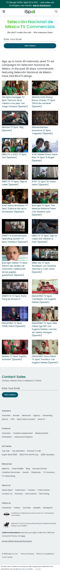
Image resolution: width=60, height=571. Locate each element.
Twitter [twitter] (17, 507)
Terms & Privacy (27, 554)
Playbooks (36, 472)
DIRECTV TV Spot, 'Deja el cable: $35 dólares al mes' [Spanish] (44, 238)
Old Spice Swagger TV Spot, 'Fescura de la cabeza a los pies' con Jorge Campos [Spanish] (15, 102)
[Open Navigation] (4, 11)
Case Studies (17, 468)
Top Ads (5, 451)
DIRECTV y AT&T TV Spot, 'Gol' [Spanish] (14, 156)
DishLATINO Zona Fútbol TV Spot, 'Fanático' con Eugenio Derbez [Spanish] (45, 359)
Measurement (41, 433)
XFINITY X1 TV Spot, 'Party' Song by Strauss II (14, 297)
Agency (36, 415)
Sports (5, 419)
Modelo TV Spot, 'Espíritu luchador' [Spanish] (14, 358)
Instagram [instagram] (48, 507)
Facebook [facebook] (6, 507)
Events (25, 472)
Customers (20, 490)
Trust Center (7, 557)
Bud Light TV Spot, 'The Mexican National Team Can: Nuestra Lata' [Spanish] (44, 210)
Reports (5, 468)
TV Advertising (8, 476)
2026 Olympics (47, 454)
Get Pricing (44, 493)
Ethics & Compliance (45, 554)
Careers (31, 490)
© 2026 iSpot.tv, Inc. (10, 554)
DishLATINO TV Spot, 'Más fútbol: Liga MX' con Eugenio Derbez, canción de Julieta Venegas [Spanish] (44, 329)
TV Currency (49, 472)
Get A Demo (30, 45)
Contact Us (7, 493)
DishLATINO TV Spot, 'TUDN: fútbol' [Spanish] (13, 325)
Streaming (47, 415)
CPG (12, 419)
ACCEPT (38, 569)
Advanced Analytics (23, 437)
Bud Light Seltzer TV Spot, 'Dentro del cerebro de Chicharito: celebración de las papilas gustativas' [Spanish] (15, 269)
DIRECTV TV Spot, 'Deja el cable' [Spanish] (14, 183)
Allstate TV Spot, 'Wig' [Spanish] (13, 129)
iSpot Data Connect (26, 419)
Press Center (44, 490)
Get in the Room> (42, 5)
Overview (6, 415)
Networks (26, 415)
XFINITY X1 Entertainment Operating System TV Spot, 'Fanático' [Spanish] (15, 238)
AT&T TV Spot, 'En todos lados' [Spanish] (44, 183)
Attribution (7, 437)
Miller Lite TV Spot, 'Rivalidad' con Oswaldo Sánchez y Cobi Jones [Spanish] (44, 267)
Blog (28, 468)
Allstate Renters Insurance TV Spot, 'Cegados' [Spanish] (42, 130)
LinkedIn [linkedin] (37, 507)
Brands (16, 415)
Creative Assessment (23, 433)
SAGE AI (41, 419)
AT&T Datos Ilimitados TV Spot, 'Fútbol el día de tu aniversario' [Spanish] (15, 208)
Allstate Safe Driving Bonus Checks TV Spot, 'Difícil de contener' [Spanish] (43, 102)
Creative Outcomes (11, 472)
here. (23, 536)
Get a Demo (31, 493)
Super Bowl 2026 (9, 454)
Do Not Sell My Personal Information (17, 541)
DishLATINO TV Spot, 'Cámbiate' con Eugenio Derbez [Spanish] (44, 299)
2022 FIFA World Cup (28, 454)
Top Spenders (18, 451)
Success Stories (39, 468)
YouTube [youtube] (27, 507)
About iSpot (7, 490)
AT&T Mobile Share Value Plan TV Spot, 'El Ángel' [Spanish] (44, 157)
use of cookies (27, 569)
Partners (19, 493)
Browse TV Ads (34, 451)
